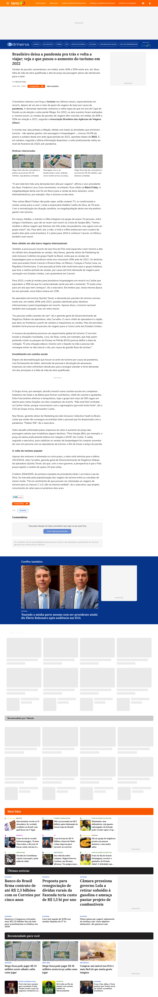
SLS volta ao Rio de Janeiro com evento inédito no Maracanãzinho (64, 987)
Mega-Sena (46, 963)
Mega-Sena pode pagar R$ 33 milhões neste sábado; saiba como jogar (21, 969)
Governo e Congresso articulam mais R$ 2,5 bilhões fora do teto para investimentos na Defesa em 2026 (21, 923)
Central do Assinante (127, 3)
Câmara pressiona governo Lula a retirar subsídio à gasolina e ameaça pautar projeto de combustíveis (96, 893)
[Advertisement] (135, 922)
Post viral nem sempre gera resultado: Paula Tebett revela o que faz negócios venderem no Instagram (29, 987)
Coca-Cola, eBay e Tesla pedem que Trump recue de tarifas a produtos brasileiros (104, 987)
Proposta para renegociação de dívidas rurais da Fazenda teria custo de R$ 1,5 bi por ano (59, 890)
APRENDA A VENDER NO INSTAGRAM (102, 3)
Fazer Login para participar (57, 531)
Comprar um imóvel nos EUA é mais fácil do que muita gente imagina (97, 969)
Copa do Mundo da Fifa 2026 (101, 818)
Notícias (24, 611)
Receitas (95, 835)
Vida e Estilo (58, 852)
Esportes (59, 981)
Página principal (18, 3)
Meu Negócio (84, 963)
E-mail (143, 3)
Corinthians (20, 852)
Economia (22, 511)
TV (55, 835)
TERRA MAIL (54, 3)
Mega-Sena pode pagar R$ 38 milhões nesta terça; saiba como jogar (59, 969)
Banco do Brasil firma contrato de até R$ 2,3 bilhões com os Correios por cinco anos (22, 890)
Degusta (19, 818)
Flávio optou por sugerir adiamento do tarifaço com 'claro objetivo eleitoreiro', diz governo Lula (97, 922)
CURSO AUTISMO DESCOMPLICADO (74, 3)
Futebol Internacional (62, 818)
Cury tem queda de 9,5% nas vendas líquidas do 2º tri (56, 920)
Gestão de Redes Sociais (27, 981)
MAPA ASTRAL (41, 3)
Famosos (19, 835)
